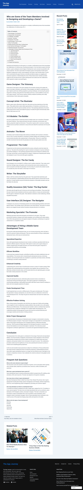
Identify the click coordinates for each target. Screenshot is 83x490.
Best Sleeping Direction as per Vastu (60, 21)
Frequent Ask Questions (14, 62)
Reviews (30, 4)
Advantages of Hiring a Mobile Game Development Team (20, 49)
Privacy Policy (76, 463)
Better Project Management (16, 59)
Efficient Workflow (14, 52)
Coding (54, 4)
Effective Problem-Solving (16, 57)
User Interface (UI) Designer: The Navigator (17, 46)
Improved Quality (14, 54)
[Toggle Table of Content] (47, 32)
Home (31, 472)
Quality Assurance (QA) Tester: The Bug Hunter (18, 44)
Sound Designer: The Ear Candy (14, 41)
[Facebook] (6, 482)
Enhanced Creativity (14, 53)
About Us (57, 463)
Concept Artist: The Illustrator (14, 35)
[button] (72, 4)
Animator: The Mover (12, 38)
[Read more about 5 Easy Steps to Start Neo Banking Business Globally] (39, 436)
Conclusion (11, 60)
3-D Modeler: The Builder (13, 36)
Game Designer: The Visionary (14, 33)
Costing (36, 4)
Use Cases (42, 4)
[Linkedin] (14, 482)
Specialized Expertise (15, 50)
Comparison (61, 4)
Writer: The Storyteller (12, 43)
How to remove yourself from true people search (67, 485)
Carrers (70, 463)
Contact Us (63, 463)
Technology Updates (34, 479)
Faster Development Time (16, 56)
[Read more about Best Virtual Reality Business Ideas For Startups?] (17, 435)
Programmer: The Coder (13, 39)
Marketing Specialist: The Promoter (16, 47)
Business (49, 4)
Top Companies (22, 4)
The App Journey (6, 4)
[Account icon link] (77, 4)
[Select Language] (76, 487)
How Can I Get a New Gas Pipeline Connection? (61, 41)
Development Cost (34, 475)
